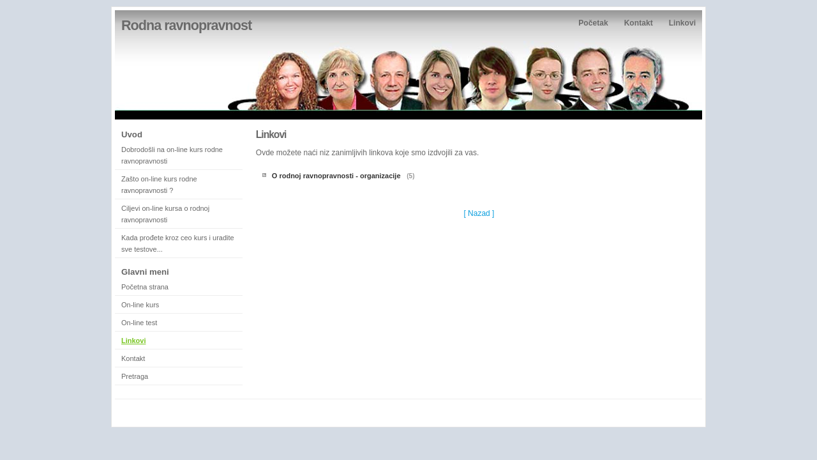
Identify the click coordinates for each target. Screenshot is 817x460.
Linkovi (682, 23)
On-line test (139, 322)
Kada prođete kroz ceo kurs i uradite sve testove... (177, 243)
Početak (593, 23)
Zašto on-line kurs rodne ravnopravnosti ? (159, 184)
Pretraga (134, 376)
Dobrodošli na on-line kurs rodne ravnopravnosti (172, 155)
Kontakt (638, 23)
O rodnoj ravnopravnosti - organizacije (337, 176)
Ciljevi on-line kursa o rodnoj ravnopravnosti (165, 214)
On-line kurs (140, 305)
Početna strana (145, 287)
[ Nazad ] (478, 213)
